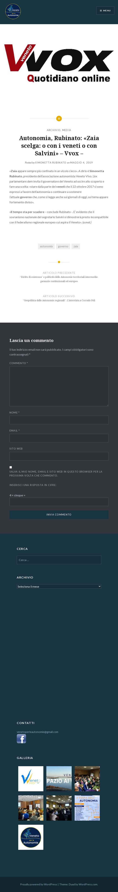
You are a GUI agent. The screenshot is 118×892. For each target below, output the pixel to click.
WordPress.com (88, 884)
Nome (14, 412)
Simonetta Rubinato (50, 162)
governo (63, 246)
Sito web (16, 448)
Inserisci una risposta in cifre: (33, 485)
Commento (18, 363)
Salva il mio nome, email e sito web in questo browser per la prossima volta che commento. (56, 473)
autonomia (46, 246)
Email (14, 430)
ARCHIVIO (53, 130)
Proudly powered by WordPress (38, 884)
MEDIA (66, 130)
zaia (76, 246)
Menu (107, 10)
